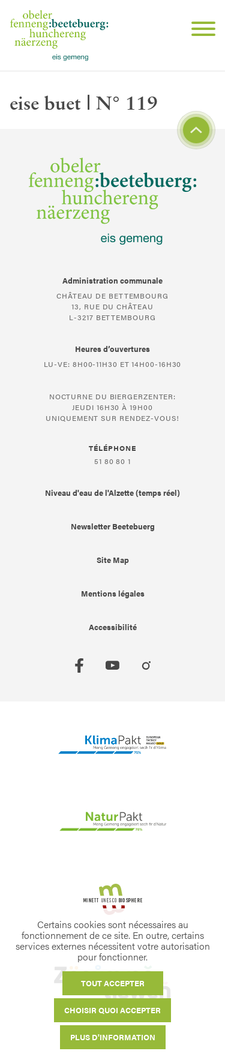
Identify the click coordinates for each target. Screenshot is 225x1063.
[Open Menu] (198, 30)
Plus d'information (112, 1037)
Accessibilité (113, 627)
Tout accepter (113, 983)
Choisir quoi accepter (112, 1010)
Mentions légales (113, 593)
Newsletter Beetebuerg (113, 526)
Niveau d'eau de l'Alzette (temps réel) (112, 492)
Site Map (113, 559)
